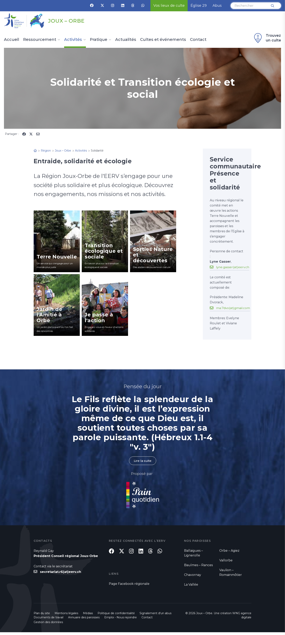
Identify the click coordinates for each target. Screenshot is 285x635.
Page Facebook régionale (129, 586)
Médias (88, 616)
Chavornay (192, 575)
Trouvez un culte (267, 38)
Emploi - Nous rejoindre (120, 620)
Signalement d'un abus (155, 616)
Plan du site (42, 616)
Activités (73, 39)
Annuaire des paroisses (84, 620)
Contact (198, 39)
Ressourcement (39, 39)
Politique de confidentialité (116, 616)
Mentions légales (66, 616)
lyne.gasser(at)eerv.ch (233, 267)
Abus (217, 5)
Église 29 (199, 5)
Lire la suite (142, 461)
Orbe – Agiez (229, 551)
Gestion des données (48, 625)
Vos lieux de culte (169, 5)
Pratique (98, 39)
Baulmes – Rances (198, 565)
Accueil (11, 39)
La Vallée (191, 585)
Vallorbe (226, 560)
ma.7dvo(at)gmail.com (233, 308)
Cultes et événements (163, 39)
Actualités (125, 39)
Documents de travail (48, 620)
